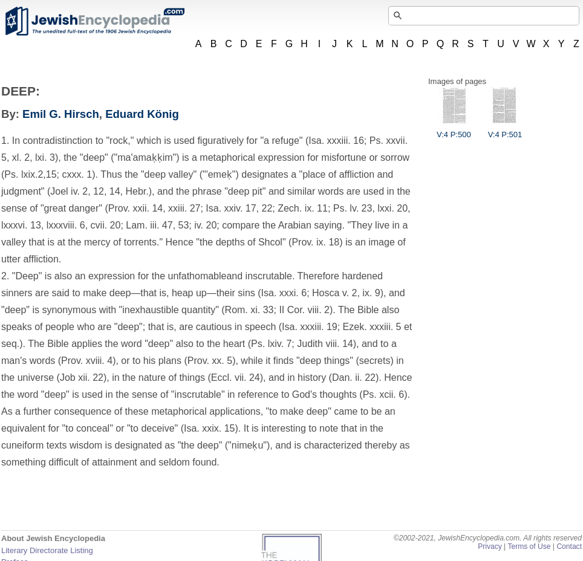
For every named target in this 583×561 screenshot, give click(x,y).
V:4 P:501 (505, 130)
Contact (569, 546)
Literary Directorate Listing (47, 550)
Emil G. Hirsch (60, 114)
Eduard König (142, 114)
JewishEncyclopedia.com (94, 21)
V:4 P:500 (454, 130)
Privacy (490, 546)
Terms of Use (528, 546)
